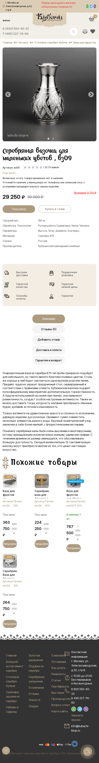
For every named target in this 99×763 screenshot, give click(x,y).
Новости (34, 700)
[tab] (48, 139)
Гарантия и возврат (49, 360)
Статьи (56, 680)
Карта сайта (59, 711)
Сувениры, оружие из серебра (13, 696)
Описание (48, 318)
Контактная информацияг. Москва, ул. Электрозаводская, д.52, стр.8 (84, 661)
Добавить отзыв (48, 339)
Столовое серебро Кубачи (12, 681)
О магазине (58, 655)
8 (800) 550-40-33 (16, 28)
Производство (61, 699)
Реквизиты (58, 674)
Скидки (33, 706)
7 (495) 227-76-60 (15, 33)
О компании (36, 687)
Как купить (58, 668)
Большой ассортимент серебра (14, 666)
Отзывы (34, 693)
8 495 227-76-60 (80, 700)
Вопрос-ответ (60, 705)
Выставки (57, 692)
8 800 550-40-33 (80, 691)
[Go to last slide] (8, 94)
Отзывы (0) (48, 329)
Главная (11, 655)
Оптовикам (58, 661)
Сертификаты (60, 686)
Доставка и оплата (49, 350)
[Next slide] (91, 94)
